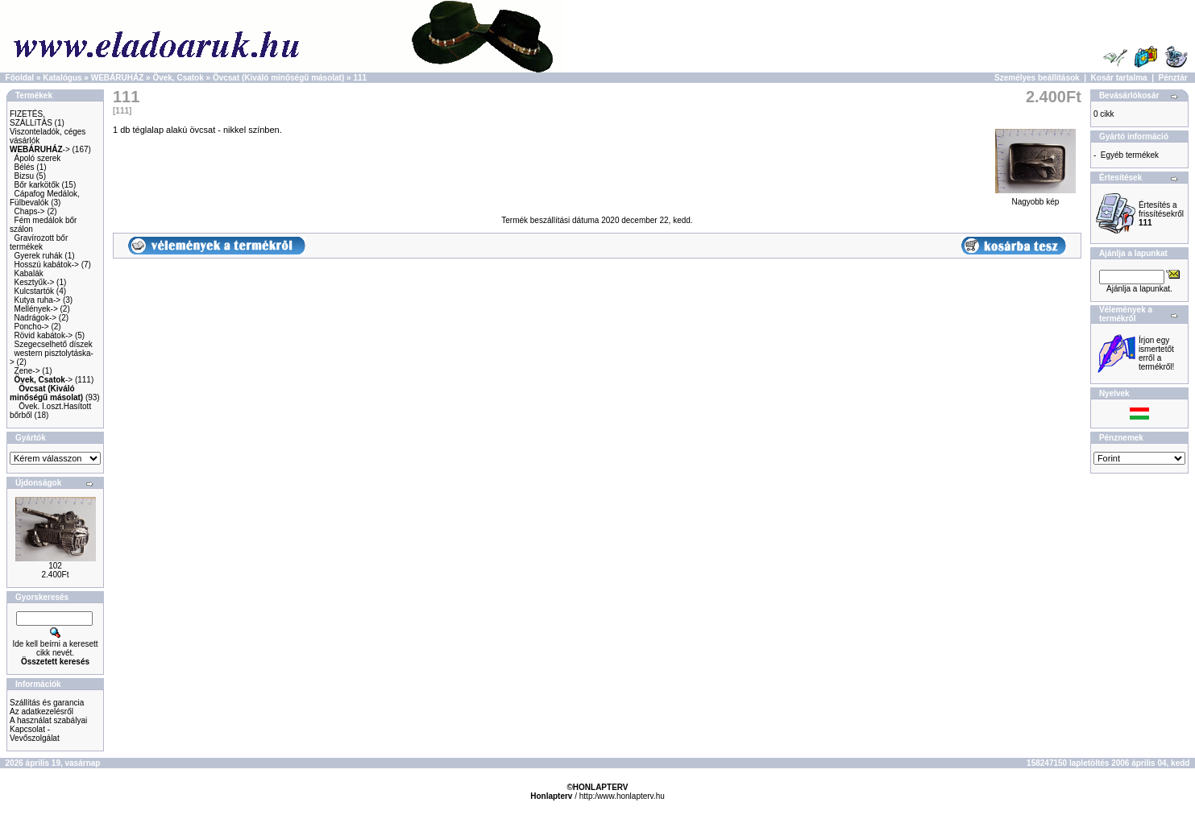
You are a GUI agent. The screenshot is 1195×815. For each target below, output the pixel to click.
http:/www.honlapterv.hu (622, 796)
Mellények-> (36, 308)
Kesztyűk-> (35, 282)
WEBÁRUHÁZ (117, 77)
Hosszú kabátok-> (47, 264)
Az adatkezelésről (41, 711)
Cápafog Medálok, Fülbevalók (45, 198)
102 (55, 565)
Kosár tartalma (1119, 77)
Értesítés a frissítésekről (1161, 214)
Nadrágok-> (36, 317)
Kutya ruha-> (38, 300)
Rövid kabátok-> (44, 335)
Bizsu (24, 176)
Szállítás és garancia (47, 702)
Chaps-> (30, 211)
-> (40, 149)
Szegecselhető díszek (54, 344)
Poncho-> (32, 326)
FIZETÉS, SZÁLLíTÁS (31, 118)
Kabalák (29, 273)
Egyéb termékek (1130, 155)
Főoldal (20, 77)
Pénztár (1173, 77)
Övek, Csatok (177, 77)
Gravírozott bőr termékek (39, 242)
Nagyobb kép (1035, 198)
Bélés (25, 167)
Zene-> (27, 370)
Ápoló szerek (38, 158)
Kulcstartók (34, 291)
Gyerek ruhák (39, 255)
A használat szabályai (48, 720)
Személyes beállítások (1037, 77)
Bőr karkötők (37, 184)
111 (360, 77)
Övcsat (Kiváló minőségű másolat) (278, 77)
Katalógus (62, 77)
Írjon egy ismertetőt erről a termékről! (1156, 353)
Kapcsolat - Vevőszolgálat (35, 734)
